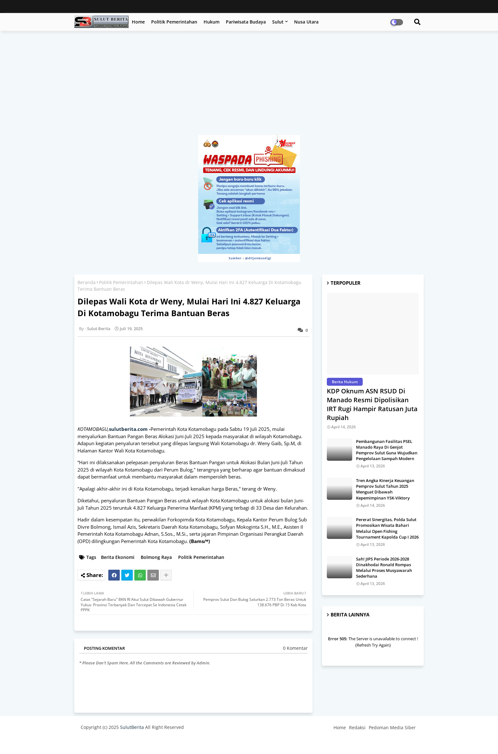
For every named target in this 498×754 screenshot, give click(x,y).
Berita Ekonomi (117, 557)
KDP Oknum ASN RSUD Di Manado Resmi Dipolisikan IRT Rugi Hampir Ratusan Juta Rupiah (372, 404)
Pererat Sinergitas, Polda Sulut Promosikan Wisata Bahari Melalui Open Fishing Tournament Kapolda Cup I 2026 (387, 528)
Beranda (86, 282)
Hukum (211, 22)
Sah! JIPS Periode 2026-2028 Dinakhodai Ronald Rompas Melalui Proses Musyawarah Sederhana (384, 567)
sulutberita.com (128, 429)
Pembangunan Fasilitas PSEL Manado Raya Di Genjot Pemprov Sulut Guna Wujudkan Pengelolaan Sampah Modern (386, 450)
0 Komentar (295, 648)
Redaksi (357, 727)
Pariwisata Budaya (246, 22)
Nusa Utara (306, 22)
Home (138, 22)
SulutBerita (132, 727)
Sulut (278, 22)
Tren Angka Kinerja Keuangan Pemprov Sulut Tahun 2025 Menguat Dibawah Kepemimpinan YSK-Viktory (385, 489)
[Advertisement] (249, 86)
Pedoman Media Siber (392, 727)
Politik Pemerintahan (174, 22)
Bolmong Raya (156, 557)
